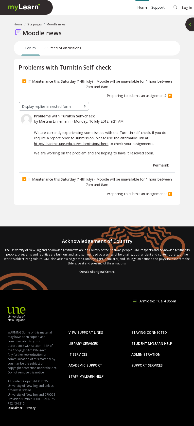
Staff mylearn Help (86, 376)
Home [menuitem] (142, 7)
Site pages (34, 24)
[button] (175, 7)
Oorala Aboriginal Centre (97, 272)
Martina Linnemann (55, 121)
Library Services (83, 343)
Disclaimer (15, 408)
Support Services (147, 365)
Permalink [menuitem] (161, 165)
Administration (145, 354)
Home (18, 24)
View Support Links (86, 332)
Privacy (30, 408)
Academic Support (85, 365)
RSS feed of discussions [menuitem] (62, 48)
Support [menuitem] (158, 7)
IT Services (78, 354)
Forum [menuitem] (30, 48)
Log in (187, 7)
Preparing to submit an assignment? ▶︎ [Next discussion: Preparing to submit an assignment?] (139, 95)
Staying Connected (149, 332)
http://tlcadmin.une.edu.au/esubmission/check (71, 143)
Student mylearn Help (151, 343)
